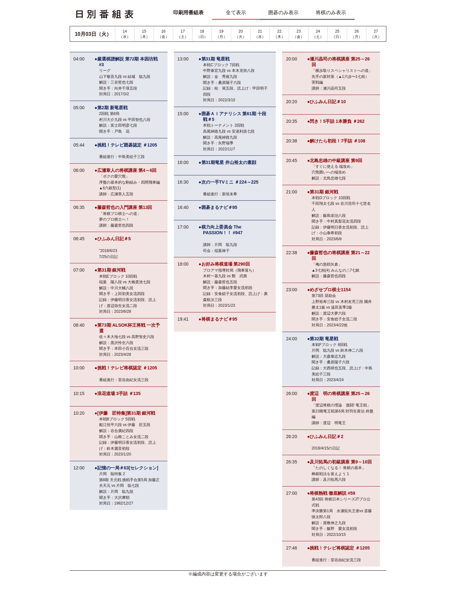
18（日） (202, 34)
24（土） (318, 34)
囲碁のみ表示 (283, 12)
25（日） (337, 34)
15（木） (144, 34)
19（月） (221, 34)
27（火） (376, 34)
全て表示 (236, 12)
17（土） (182, 34)
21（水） (260, 34)
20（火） (240, 34)
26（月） (356, 34)
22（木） (279, 34)
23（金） (298, 34)
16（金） (163, 34)
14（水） (124, 34)
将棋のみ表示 (331, 12)
